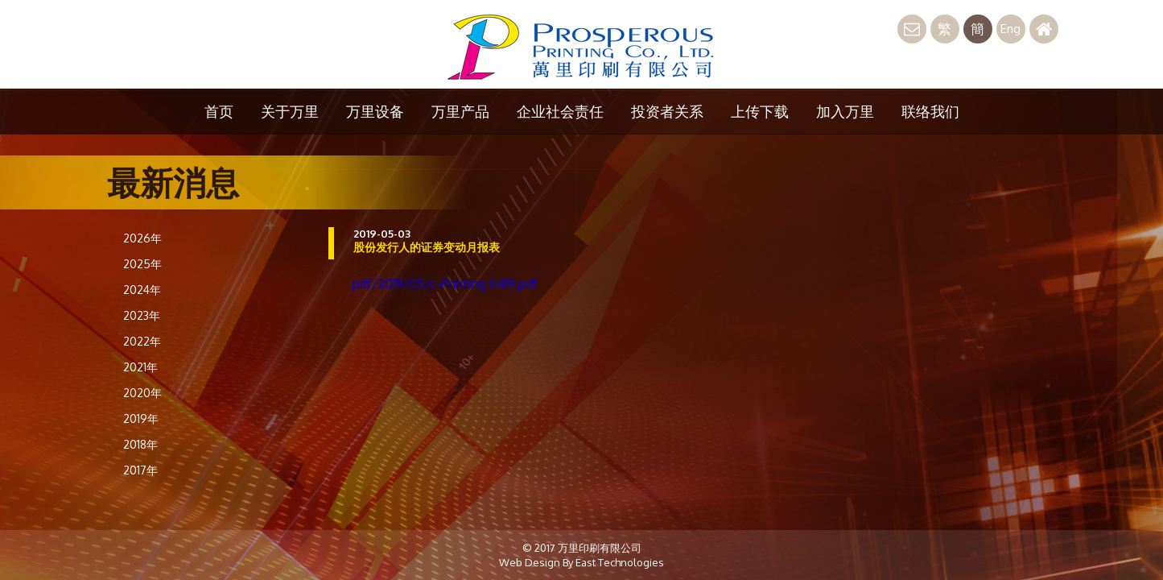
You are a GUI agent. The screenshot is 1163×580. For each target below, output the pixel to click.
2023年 (141, 315)
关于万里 (290, 111)
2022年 (142, 341)
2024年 (142, 289)
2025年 (142, 264)
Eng (1010, 28)
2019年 (141, 418)
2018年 (140, 444)
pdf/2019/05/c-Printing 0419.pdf (445, 284)
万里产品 (460, 111)
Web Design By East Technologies (581, 562)
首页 (218, 111)
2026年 (142, 238)
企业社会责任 (560, 111)
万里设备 (375, 111)
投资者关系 (667, 111)
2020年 (142, 393)
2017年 (140, 470)
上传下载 (760, 111)
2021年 (140, 367)
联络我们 (930, 111)
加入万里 (845, 111)
